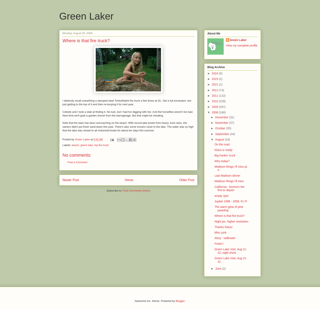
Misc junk (220, 232)
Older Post (186, 180)
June (218, 268)
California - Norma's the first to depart (229, 188)
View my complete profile (242, 45)
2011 (215, 95)
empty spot (221, 195)
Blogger (180, 300)
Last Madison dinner (227, 175)
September (222, 134)
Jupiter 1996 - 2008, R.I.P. (231, 201)
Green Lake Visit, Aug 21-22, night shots (230, 251)
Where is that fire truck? (229, 215)
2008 (215, 112)
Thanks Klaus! (223, 227)
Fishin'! (218, 243)
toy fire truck (101, 145)
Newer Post (70, 180)
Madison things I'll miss (229, 181)
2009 (215, 107)
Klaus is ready (223, 150)
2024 (215, 73)
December (222, 117)
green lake (86, 145)
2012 (215, 90)
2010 (215, 101)
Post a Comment (77, 162)
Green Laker (86, 16)
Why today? (222, 161)
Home (129, 180)
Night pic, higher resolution (231, 221)
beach (75, 145)
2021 (215, 84)
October (220, 128)
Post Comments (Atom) (136, 190)
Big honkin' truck (224, 155)
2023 (215, 79)
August (220, 139)
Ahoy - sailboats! (225, 238)
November (222, 122)
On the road (222, 144)
